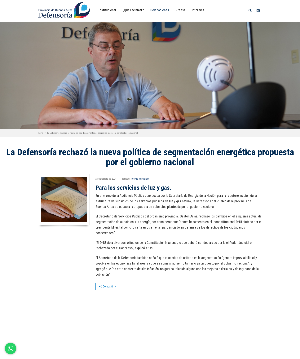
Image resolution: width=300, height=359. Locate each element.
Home (40, 133)
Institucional (107, 10)
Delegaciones (159, 10)
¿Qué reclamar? (133, 10)
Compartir (107, 286)
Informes (198, 10)
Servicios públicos (140, 178)
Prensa (180, 10)
